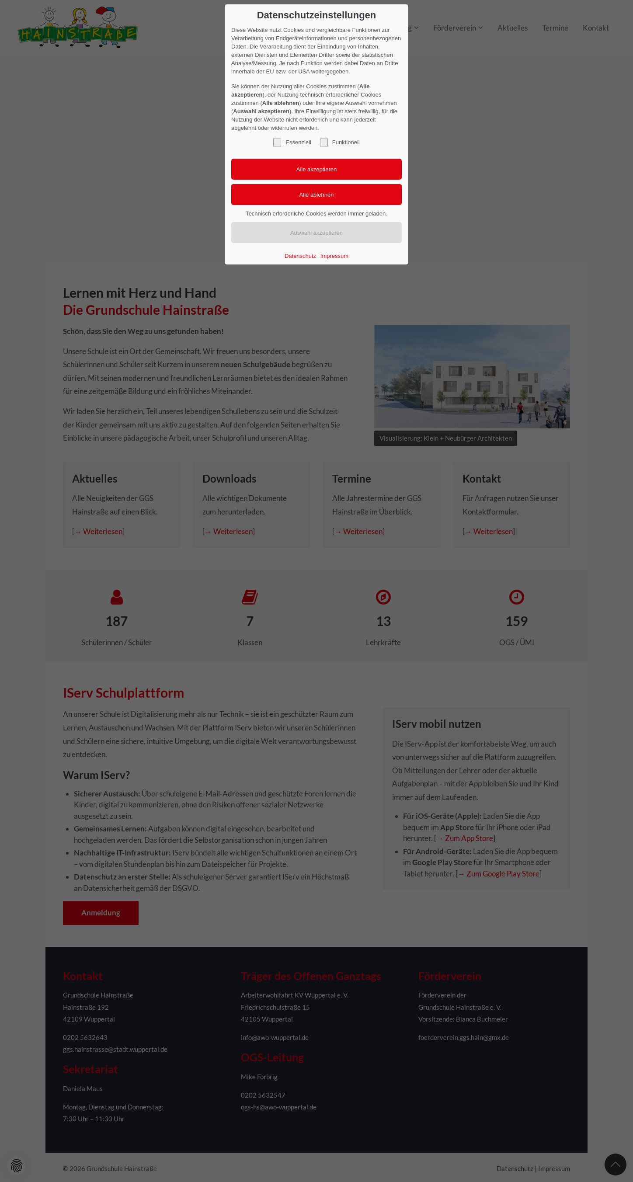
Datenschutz (300, 256)
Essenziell (292, 142)
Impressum (334, 256)
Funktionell (340, 142)
